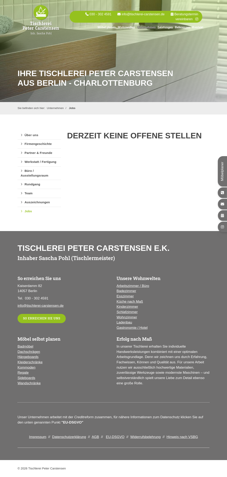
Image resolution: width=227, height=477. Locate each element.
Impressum (37, 437)
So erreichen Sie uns (41, 318)
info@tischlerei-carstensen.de (143, 16)
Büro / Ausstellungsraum (34, 173)
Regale (23, 373)
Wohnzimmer (127, 317)
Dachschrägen (29, 352)
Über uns (31, 135)
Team (28, 193)
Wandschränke (29, 383)
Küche (121, 302)
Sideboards (26, 378)
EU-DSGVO (115, 437)
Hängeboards (28, 357)
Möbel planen (107, 29)
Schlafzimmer (127, 312)
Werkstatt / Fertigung (40, 161)
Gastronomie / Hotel (132, 328)
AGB (95, 437)
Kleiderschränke (30, 362)
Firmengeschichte (38, 144)
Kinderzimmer (127, 307)
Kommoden (26, 367)
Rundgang (32, 184)
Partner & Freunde (38, 153)
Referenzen (182, 29)
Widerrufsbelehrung (145, 437)
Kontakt (197, 29)
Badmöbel (25, 346)
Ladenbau (124, 322)
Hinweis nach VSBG (182, 437)
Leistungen (165, 29)
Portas (85, 28)
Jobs (72, 108)
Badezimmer (126, 291)
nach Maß (134, 302)
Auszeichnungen (37, 202)
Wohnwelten (126, 29)
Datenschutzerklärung (69, 437)
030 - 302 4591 (100, 16)
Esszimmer (125, 296)
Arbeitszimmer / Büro (133, 286)
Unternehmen (146, 29)
